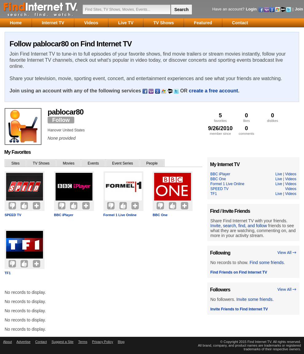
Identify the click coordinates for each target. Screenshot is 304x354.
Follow (61, 120)
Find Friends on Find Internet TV (238, 272)
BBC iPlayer (63, 215)
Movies (68, 163)
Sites (15, 163)
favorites (220, 117)
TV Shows (41, 163)
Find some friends (267, 262)
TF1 (8, 273)
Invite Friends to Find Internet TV (239, 309)
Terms (82, 342)
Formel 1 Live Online (120, 215)
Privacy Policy (102, 342)
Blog (121, 342)
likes (246, 117)
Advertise (23, 342)
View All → (286, 252)
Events (93, 163)
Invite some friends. (255, 299)
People (152, 163)
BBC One (160, 215)
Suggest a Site (63, 342)
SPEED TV (13, 215)
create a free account (213, 90)
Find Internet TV (41, 9)
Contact (41, 342)
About (7, 342)
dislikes (272, 117)
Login (251, 9)
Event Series (122, 163)
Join (299, 9)
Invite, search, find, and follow (238, 225)
